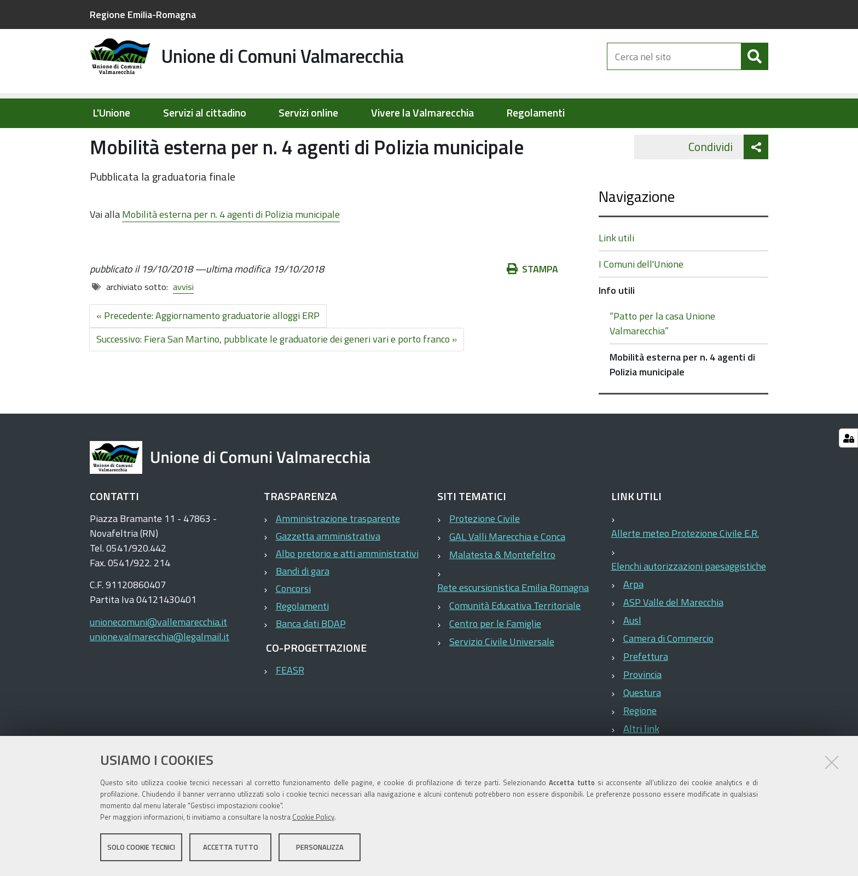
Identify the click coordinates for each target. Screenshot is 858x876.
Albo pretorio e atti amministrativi (347, 588)
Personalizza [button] (320, 847)
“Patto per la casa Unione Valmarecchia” (662, 358)
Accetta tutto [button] (230, 847)
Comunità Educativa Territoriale (515, 640)
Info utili (240, 140)
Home (97, 140)
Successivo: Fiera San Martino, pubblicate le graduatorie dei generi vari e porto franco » (276, 374)
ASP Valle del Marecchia (673, 637)
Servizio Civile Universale (501, 676)
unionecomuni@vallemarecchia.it (158, 656)
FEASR (290, 705)
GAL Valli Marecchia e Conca (507, 571)
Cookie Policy (313, 817)
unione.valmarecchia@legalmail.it (159, 671)
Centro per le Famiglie (495, 658)
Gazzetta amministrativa (328, 571)
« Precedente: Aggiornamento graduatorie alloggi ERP (208, 350)
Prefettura (645, 691)
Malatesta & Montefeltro (502, 589)
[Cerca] (754, 64)
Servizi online (308, 113)
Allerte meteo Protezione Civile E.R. (685, 568)
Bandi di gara (302, 606)
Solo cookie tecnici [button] (141, 847)
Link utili (616, 272)
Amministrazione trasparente (338, 553)
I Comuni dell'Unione (641, 299)
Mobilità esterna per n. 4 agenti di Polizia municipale (231, 248)
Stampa (532, 304)
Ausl (632, 655)
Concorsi (293, 623)
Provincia (642, 709)
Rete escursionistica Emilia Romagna (513, 622)
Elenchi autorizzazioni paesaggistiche (688, 601)
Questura (642, 727)
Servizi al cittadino (204, 113)
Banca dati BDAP (311, 658)
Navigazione (637, 231)
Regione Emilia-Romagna (143, 14)
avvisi (183, 321)
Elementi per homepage (159, 140)
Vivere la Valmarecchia (422, 113)
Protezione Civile (484, 553)
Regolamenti (535, 113)
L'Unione (111, 113)
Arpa (633, 619)
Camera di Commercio (668, 673)
